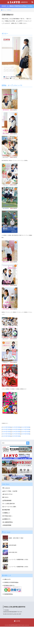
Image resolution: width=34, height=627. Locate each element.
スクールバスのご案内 (9, 506)
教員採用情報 (7, 525)
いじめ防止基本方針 (9, 503)
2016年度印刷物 (16, 429)
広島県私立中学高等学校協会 (10, 582)
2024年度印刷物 (6, 436)
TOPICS (5, 497)
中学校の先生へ (7, 516)
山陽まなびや (7, 579)
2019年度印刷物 (16, 431)
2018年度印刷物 (6, 431)
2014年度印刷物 (25, 427)
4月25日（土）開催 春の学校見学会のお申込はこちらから (17, 6)
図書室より (6, 513)
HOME (17, 621)
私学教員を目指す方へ (12, 589)
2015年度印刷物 (6, 429)
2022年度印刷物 (16, 433)
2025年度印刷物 (16, 436)
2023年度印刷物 (25, 433)
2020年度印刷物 (25, 431)
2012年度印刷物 (6, 427)
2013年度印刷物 (16, 427)
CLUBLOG (6, 488)
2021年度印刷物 (6, 433)
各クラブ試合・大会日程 (10, 491)
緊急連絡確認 (7, 500)
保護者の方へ (7, 519)
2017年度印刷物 (25, 429)
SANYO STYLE (7, 494)
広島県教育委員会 (8, 594)
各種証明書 (6, 510)
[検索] (27, 443)
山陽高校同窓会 (8, 522)
